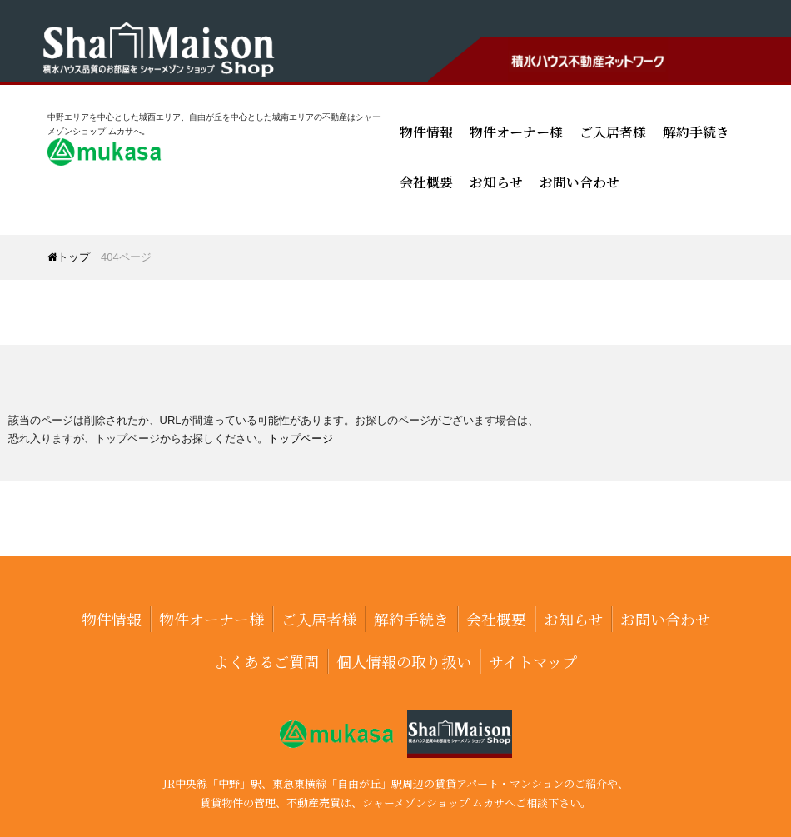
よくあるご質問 (266, 661)
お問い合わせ (579, 182)
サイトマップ (533, 661)
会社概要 (426, 182)
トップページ (300, 438)
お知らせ (496, 182)
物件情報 (426, 132)
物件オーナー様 (516, 132)
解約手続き (696, 132)
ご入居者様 (613, 132)
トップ (68, 257)
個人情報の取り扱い (403, 661)
